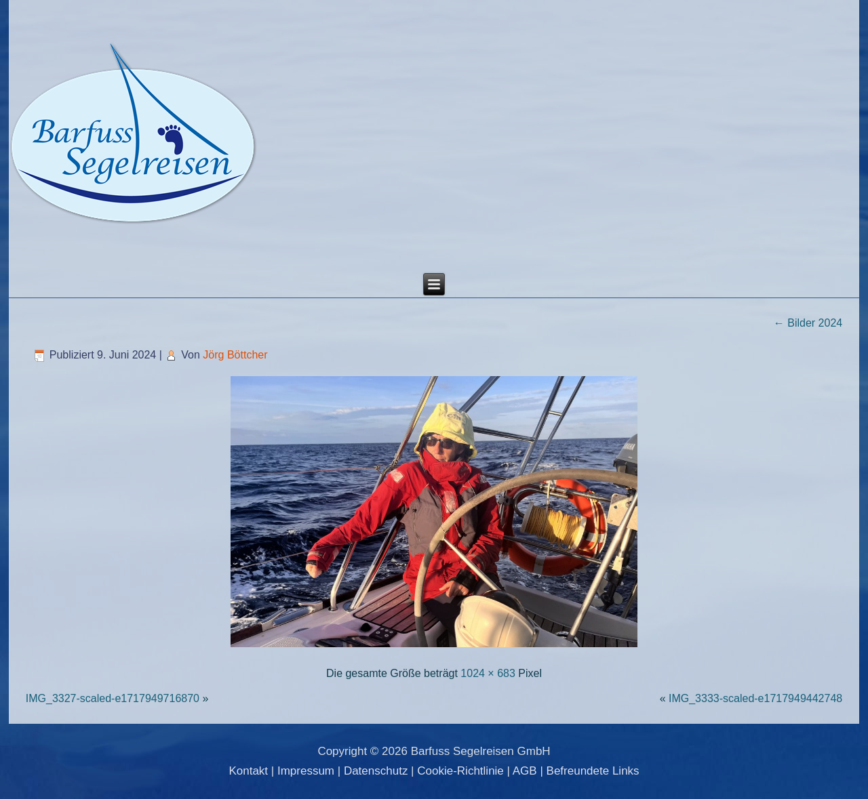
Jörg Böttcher (235, 355)
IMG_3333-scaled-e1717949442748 (755, 698)
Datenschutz (376, 770)
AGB (525, 770)
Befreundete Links (593, 770)
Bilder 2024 (808, 323)
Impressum (305, 770)
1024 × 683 (487, 673)
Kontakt (248, 770)
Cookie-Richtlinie (460, 770)
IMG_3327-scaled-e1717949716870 (112, 698)
